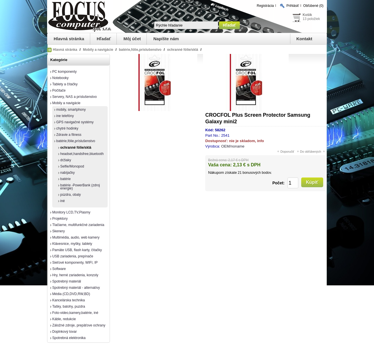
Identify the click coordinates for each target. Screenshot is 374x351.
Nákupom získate (222, 172)
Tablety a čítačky (65, 84)
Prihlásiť (292, 6)
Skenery (58, 231)
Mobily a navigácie (66, 103)
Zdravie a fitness (68, 135)
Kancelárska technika (68, 300)
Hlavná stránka (69, 38)
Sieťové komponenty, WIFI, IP (75, 263)
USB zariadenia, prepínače (72, 256)
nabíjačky (67, 173)
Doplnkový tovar (64, 332)
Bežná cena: (217, 160)
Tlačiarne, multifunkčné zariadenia (78, 225)
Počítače (59, 90)
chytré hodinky (67, 128)
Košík (307, 15)
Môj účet (132, 38)
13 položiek (311, 19)
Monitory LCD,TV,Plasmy (71, 212)
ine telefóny (65, 116)
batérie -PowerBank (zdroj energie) (80, 186)
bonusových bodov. (257, 173)
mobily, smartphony (71, 110)
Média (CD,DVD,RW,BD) (71, 294)
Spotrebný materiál (66, 281)
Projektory (60, 219)
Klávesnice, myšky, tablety (72, 244)
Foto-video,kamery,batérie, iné (75, 313)
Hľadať (104, 38)
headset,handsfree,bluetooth (82, 154)
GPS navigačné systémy (75, 122)
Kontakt (304, 38)
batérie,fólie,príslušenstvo (75, 141)
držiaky (65, 160)
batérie (65, 179)
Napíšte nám (166, 38)
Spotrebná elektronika (69, 338)
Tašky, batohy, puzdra (68, 306)
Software (59, 269)
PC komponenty (64, 72)
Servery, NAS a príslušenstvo (74, 97)
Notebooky (60, 78)
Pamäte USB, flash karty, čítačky (77, 250)
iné (62, 201)
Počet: (278, 183)
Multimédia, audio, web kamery (75, 237)
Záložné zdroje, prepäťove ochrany (78, 325)
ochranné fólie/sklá (75, 148)
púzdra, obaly (70, 195)
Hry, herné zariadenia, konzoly (75, 275)
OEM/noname (232, 146)
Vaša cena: (220, 164)
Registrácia (265, 6)
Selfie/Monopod (72, 166)
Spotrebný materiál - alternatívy (76, 288)
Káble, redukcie (64, 319)
